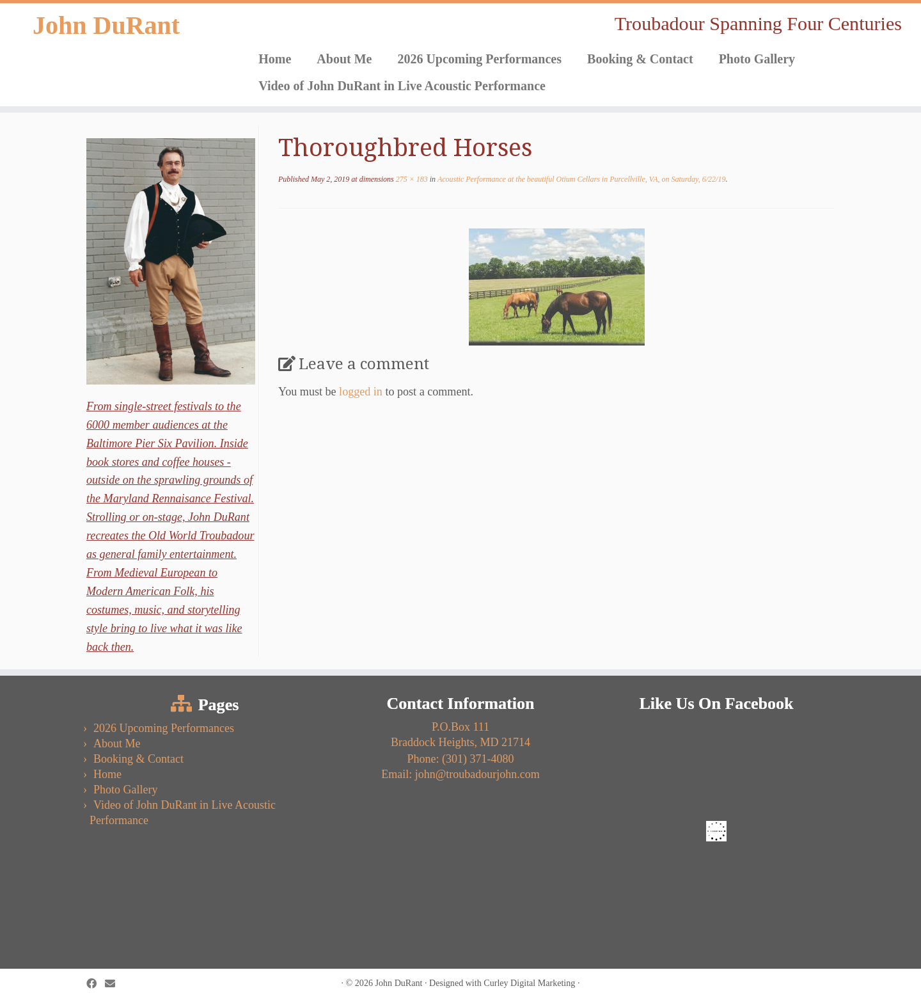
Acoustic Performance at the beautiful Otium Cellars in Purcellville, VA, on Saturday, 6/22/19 (580, 179)
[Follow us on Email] (114, 984)
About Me (344, 59)
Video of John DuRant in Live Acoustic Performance (402, 86)
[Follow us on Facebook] (95, 984)
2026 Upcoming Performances (479, 59)
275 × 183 (411, 179)
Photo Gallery (757, 59)
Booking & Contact (640, 59)
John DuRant (106, 25)
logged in (360, 391)
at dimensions (336, 179)
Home (274, 59)
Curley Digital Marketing (529, 983)
